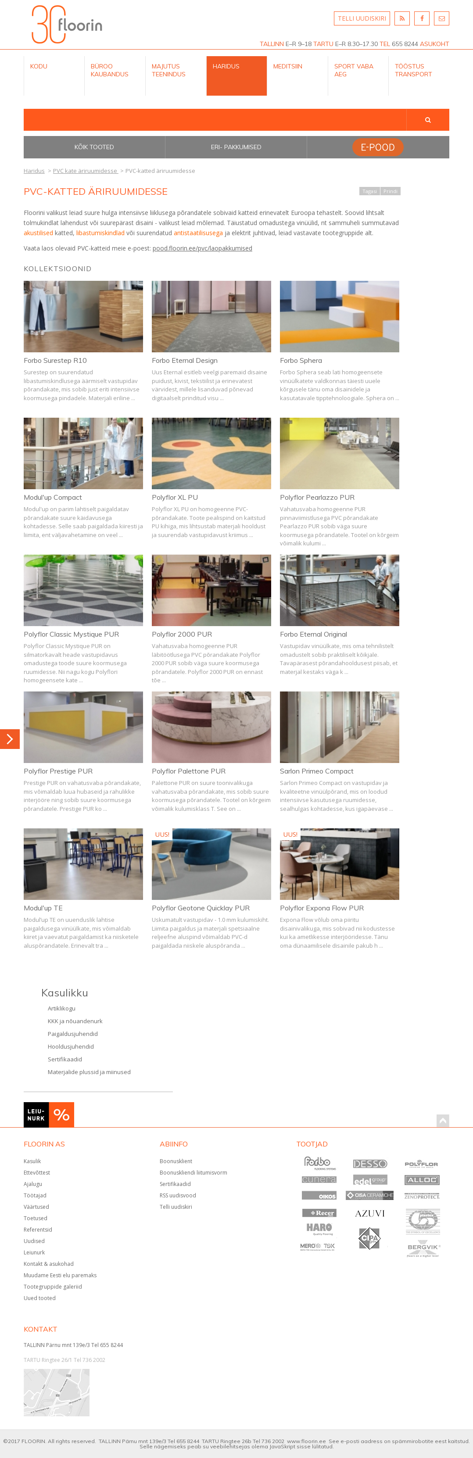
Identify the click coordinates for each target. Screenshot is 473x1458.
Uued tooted (40, 1298)
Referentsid (38, 1229)
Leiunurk (34, 1252)
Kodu (38, 66)
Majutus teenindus (169, 70)
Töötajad (35, 1195)
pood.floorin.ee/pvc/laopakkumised (202, 248)
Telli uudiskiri (176, 1207)
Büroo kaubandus (110, 70)
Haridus (226, 66)
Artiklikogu (61, 1008)
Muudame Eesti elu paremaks (60, 1275)
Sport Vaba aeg (353, 70)
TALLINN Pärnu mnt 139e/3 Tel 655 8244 (73, 1345)
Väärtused (36, 1207)
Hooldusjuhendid (71, 1046)
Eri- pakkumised (236, 147)
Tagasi (369, 191)
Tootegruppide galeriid (53, 1286)
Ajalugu (33, 1184)
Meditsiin (287, 66)
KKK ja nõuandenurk (75, 1021)
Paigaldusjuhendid (73, 1034)
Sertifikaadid (65, 1059)
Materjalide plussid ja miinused (89, 1072)
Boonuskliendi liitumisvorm (193, 1172)
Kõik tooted (94, 147)
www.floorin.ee (306, 1441)
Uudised (34, 1241)
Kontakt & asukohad (49, 1264)
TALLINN (272, 44)
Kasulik (32, 1161)
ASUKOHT (434, 44)
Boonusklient (176, 1161)
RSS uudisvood (178, 1195)
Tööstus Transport (413, 70)
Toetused (35, 1218)
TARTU (323, 44)
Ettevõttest (37, 1172)
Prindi (390, 191)
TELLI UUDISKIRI (362, 18)
